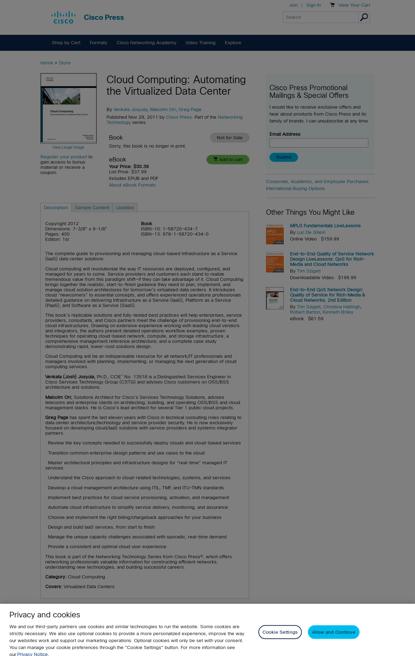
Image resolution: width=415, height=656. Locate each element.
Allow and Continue (333, 636)
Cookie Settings (280, 636)
